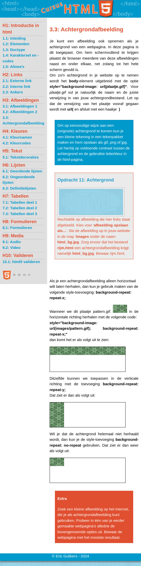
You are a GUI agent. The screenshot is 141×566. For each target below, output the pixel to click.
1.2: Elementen (16, 44)
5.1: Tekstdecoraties (21, 157)
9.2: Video (12, 247)
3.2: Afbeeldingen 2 (20, 112)
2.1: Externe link (17, 81)
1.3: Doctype (14, 49)
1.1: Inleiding (14, 38)
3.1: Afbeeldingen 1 (20, 106)
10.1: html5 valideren (21, 262)
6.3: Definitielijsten (19, 188)
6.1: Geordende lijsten (22, 171)
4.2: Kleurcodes (17, 143)
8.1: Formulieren (17, 227)
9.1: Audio (12, 242)
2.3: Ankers (13, 92)
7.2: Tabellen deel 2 (20, 208)
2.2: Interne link (16, 86)
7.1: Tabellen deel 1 (20, 202)
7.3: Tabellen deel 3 (20, 214)
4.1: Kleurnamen (17, 137)
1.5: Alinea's (13, 66)
